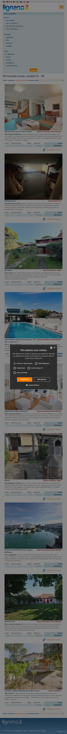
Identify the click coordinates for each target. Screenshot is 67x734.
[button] (33, 385)
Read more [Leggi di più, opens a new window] (38, 358)
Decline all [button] (41, 379)
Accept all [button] (24, 379)
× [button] (54, 347)
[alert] (33, 367)
